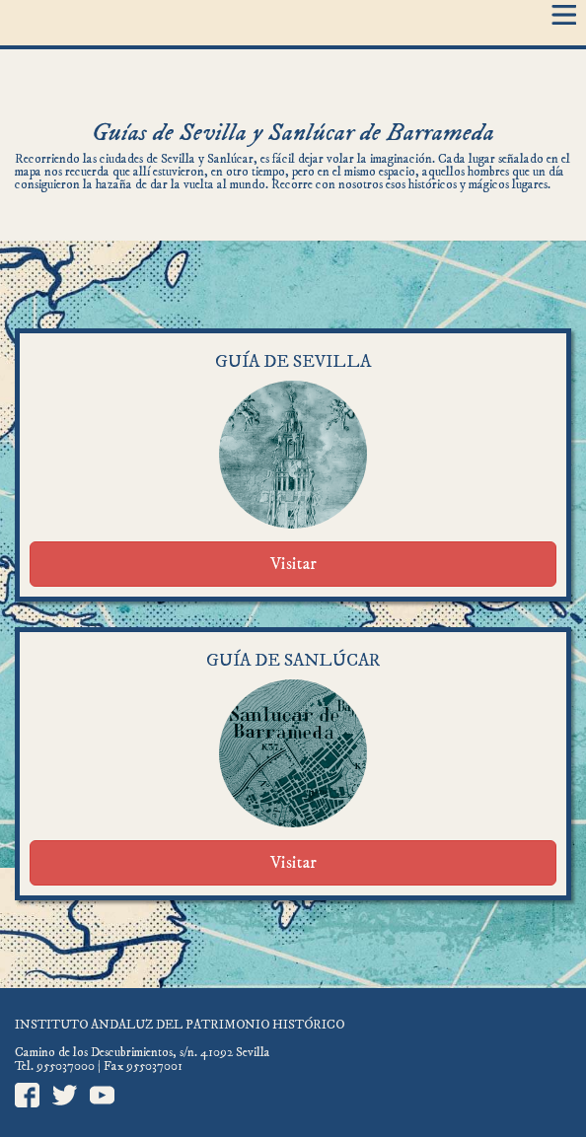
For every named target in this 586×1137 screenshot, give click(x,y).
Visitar (293, 564)
